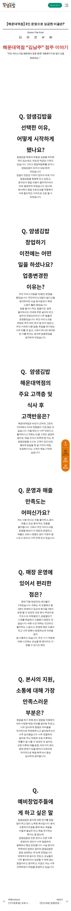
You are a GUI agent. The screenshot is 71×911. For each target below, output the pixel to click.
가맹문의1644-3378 (65, 454)
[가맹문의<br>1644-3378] (65, 451)
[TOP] (65, 443)
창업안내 (65, 461)
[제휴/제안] (65, 465)
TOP (65, 445)
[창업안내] (65, 459)
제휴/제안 (65, 468)
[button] (20, 37)
